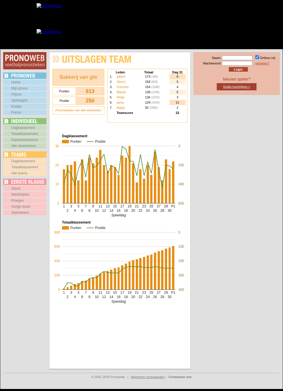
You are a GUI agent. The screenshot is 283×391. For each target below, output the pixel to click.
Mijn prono (19, 88)
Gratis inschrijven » (236, 86)
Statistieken (20, 213)
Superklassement (24, 140)
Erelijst (16, 106)
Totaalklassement (24, 134)
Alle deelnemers (23, 146)
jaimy (120, 102)
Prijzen (16, 94)
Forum (16, 112)
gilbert (121, 76)
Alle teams (19, 173)
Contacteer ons (180, 377)
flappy (121, 107)
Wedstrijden (20, 194)
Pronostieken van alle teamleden (78, 110)
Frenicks (123, 87)
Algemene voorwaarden (147, 377)
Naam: (216, 58)
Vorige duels (20, 207)
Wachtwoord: (212, 63)
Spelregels (19, 100)
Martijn (121, 92)
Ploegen (17, 201)
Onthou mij (267, 58)
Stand (15, 188)
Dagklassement (23, 128)
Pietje (121, 97)
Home (15, 82)
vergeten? (262, 63)
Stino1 (121, 81)
